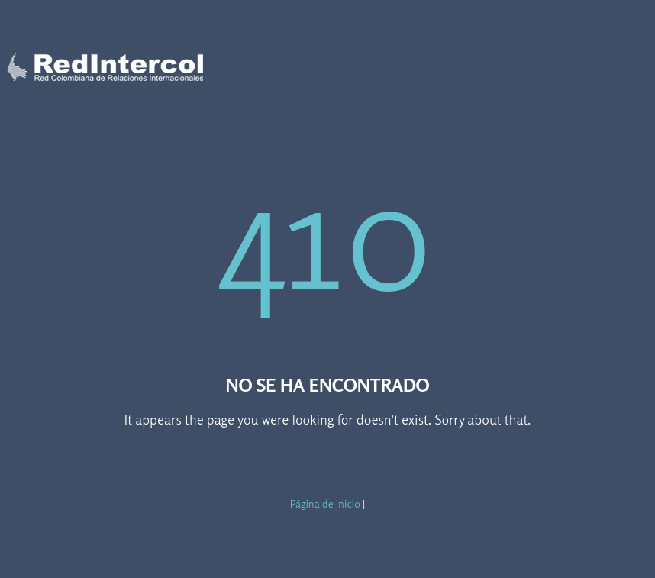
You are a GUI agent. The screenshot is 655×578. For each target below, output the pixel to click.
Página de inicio (325, 503)
